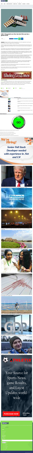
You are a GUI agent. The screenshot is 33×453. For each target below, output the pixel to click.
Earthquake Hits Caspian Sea (6, 294)
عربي (17, 2)
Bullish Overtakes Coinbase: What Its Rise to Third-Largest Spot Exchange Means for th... (9, 135)
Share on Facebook (11, 38)
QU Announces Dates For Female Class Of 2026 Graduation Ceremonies (14, 248)
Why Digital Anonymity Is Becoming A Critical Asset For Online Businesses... (8, 133)
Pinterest (5, 446)
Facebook (5, 443)
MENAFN (2, 42)
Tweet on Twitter (15, 38)
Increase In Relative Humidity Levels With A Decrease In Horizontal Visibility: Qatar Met (15, 229)
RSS (5, 448)
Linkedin (5, 447)
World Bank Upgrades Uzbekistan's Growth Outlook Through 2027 (13, 334)
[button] (19, 2)
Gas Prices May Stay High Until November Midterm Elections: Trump (14, 187)
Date (2, 38)
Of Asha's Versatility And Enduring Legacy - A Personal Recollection (13, 272)
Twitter (5, 444)
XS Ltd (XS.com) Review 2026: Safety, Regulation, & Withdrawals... (7, 134)
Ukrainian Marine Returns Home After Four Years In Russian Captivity (14, 353)
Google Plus (6, 445)
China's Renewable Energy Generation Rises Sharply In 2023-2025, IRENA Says (15, 313)
